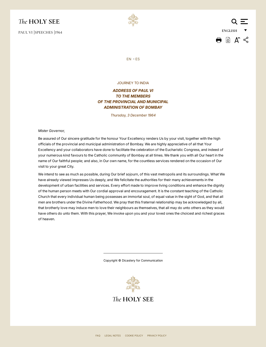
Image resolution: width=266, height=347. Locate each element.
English (231, 31)
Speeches (44, 32)
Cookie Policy (134, 335)
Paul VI (25, 32)
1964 (58, 32)
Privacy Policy (156, 335)
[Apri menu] (243, 21)
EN (129, 59)
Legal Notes (113, 335)
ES (137, 59)
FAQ (97, 335)
